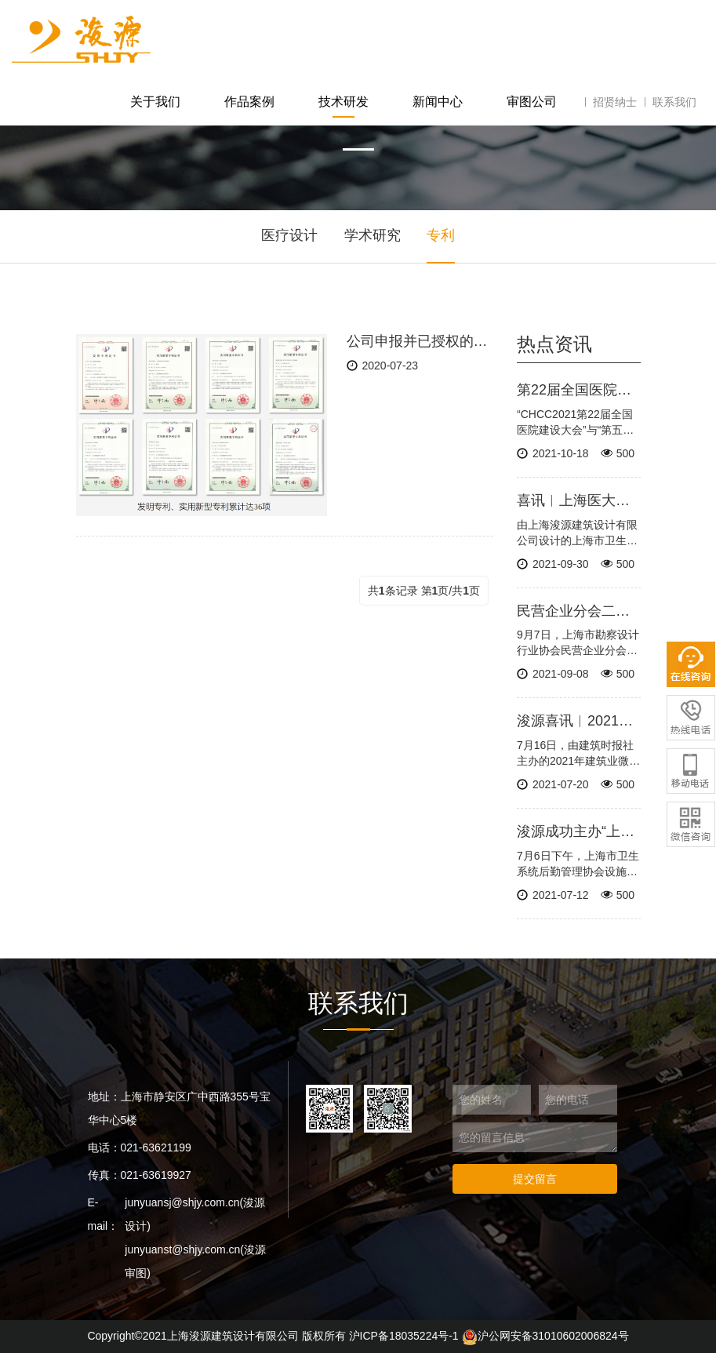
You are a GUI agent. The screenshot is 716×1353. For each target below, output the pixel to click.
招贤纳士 (615, 102)
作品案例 (249, 101)
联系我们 (674, 102)
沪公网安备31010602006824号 (545, 1335)
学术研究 (372, 235)
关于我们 (155, 101)
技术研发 (343, 101)
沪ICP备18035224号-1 (404, 1335)
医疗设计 (289, 235)
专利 (441, 235)
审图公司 (532, 101)
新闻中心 (438, 101)
